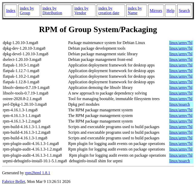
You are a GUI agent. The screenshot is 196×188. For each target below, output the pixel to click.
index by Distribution (52, 10)
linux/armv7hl (180, 43)
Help (170, 10)
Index (10, 10)
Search (184, 10)
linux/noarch (179, 104)
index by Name (135, 10)
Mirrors (156, 10)
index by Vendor (81, 10)
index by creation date (108, 10)
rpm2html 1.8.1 (37, 173)
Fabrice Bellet (13, 181)
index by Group (27, 10)
